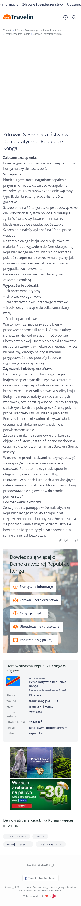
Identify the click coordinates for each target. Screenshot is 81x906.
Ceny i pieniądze (28, 613)
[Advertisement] (40, 81)
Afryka (18, 30)
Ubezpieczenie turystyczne (36, 626)
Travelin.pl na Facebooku (40, 878)
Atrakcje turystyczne (18, 844)
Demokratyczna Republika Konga (43, 30)
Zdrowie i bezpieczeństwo (42, 4)
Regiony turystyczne (51, 844)
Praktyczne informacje (17, 34)
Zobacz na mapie (16, 836)
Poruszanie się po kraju (34, 640)
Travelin (7, 30)
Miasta (40, 836)
